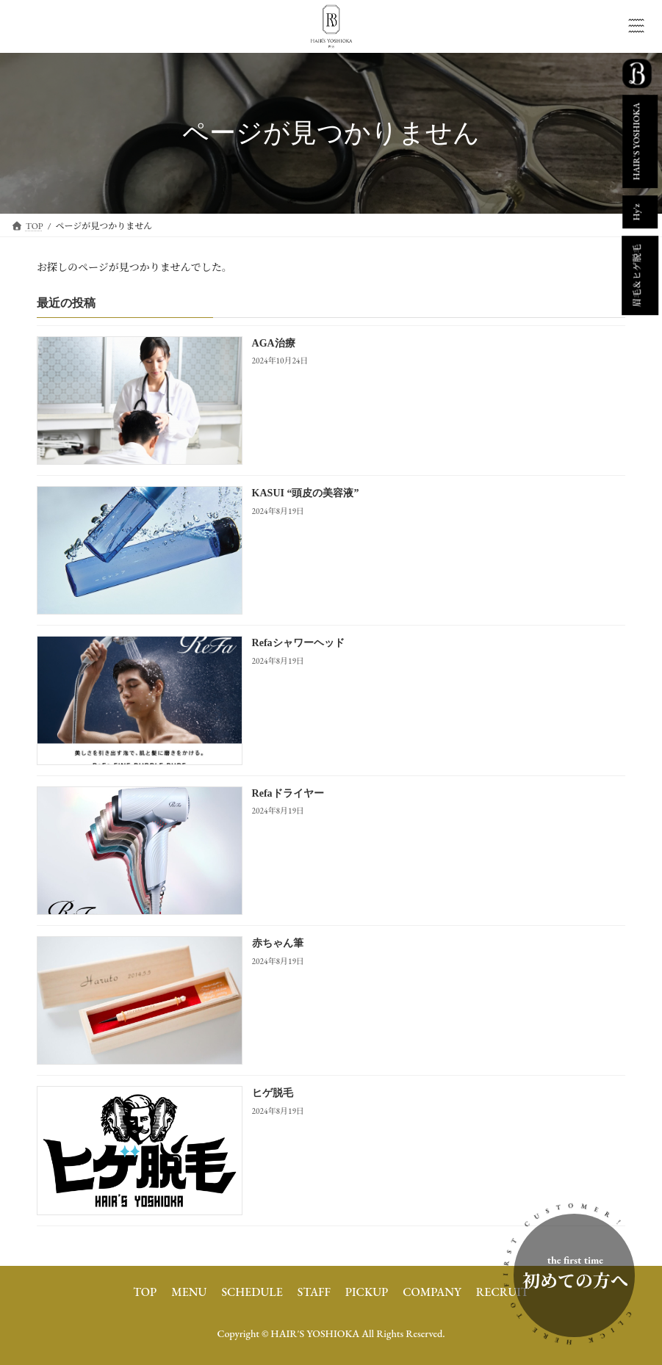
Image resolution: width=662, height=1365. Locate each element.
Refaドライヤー (288, 792)
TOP (144, 1292)
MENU (188, 1292)
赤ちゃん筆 (277, 943)
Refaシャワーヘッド (298, 642)
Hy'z (636, 212)
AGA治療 (273, 342)
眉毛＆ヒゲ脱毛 (637, 275)
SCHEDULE (251, 1292)
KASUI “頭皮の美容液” (305, 493)
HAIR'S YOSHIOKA (636, 142)
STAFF (314, 1292)
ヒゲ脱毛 (272, 1092)
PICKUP (366, 1292)
